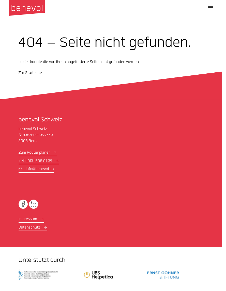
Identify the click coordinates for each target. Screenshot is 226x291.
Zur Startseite (30, 73)
